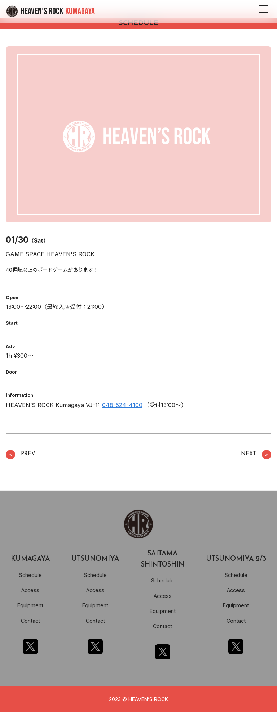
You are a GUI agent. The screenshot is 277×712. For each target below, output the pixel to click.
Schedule (30, 575)
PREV (20, 454)
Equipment (30, 605)
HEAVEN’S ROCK (58, 11)
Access (30, 590)
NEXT (256, 454)
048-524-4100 (122, 405)
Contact (30, 621)
